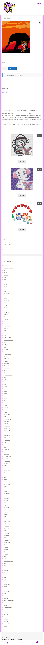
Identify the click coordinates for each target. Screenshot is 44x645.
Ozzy (6, 361)
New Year (7, 433)
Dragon (7, 300)
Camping (6, 349)
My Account (7, 642)
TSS (5, 602)
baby (6, 491)
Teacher (7, 549)
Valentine (7, 440)
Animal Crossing (9, 488)
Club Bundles (7, 368)
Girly (6, 530)
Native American (7, 456)
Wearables (6, 614)
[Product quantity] (4, 68)
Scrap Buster (7, 570)
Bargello (7, 372)
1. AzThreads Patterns (9, 265)
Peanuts (5, 477)
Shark (6, 314)
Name (6, 621)
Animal (8, 18)
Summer (5, 593)
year (8, 523)
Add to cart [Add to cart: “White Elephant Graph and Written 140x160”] (22, 195)
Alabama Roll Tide (9, 588)
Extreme (6, 386)
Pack (5, 465)
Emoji (5, 384)
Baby (5, 342)
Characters (6, 365)
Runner (5, 565)
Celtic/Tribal (6, 363)
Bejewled (7, 493)
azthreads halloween (8, 340)
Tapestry (6, 598)
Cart (33, 642)
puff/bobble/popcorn (8, 561)
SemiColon (7, 584)
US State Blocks (8, 375)
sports (6, 547)
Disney (5, 379)
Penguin (7, 312)
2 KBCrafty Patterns (12, 82)
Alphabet (6, 272)
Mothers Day (8, 430)
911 (6, 412)
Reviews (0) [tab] (5, 92)
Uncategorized (7, 609)
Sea (4, 572)
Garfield (7, 528)
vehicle (5, 612)
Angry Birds (7, 484)
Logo (5, 451)
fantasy (5, 393)
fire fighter (7, 470)
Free (5, 402)
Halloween (7, 421)
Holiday (5, 409)
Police (6, 474)
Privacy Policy (5, 639)
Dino (6, 509)
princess (7, 544)
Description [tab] (5, 88)
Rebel (5, 563)
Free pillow (7, 521)
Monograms (6, 454)
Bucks (5, 344)
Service (5, 577)
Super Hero (6, 595)
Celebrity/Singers (8, 351)
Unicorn (7, 319)
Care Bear (7, 502)
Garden (7, 526)
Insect (5, 444)
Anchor (6, 574)
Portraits (6, 558)
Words (6, 551)
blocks (6, 495)
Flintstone (7, 516)
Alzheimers (7, 326)
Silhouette (6, 579)
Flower (5, 398)
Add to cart (12, 68)
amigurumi (6, 275)
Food (5, 400)
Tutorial (5, 605)
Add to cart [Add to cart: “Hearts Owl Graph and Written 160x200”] (22, 229)
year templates (7, 623)
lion (6, 309)
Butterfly (7, 288)
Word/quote (6, 619)
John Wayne (8, 358)
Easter (6, 416)
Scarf (5, 568)
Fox (6, 305)
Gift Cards (6, 407)
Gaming (5, 405)
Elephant (7, 302)
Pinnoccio (7, 542)
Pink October (8, 330)
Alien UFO (6, 270)
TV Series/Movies (8, 607)
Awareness (6, 323)
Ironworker (7, 461)
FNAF (6, 519)
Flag (5, 395)
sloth (6, 316)
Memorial (7, 428)
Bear (6, 282)
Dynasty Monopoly (8, 382)
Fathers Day (8, 419)
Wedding (6, 616)
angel (5, 277)
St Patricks (7, 435)
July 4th (7, 423)
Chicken (7, 293)
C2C (5, 347)
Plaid (5, 556)
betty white (8, 354)
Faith (5, 388)
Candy (6, 500)
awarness (6, 335)
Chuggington (8, 507)
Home (5, 18)
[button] (40, 22)
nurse (6, 463)
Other (6, 540)
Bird (6, 286)
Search (22, 642)
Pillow (5, 479)
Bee (6, 284)
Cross (5, 377)
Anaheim (7, 591)
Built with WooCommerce (16, 639)
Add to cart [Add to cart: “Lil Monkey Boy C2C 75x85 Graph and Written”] (22, 161)
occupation (6, 458)
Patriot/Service (7, 468)
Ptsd (6, 333)
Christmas (7, 414)
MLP (6, 537)
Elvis (6, 356)
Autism (6, 328)
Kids (5, 447)
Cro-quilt (6, 370)
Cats (6, 291)
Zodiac (6, 554)
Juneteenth (7, 426)
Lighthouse (6, 449)
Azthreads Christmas (8, 337)
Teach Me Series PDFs (9, 600)
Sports (5, 586)
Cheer (6, 505)
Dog (6, 298)
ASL (4, 321)
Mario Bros (7, 535)
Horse (6, 307)
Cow (6, 295)
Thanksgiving (8, 437)
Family (5, 391)
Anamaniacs (8, 481)
